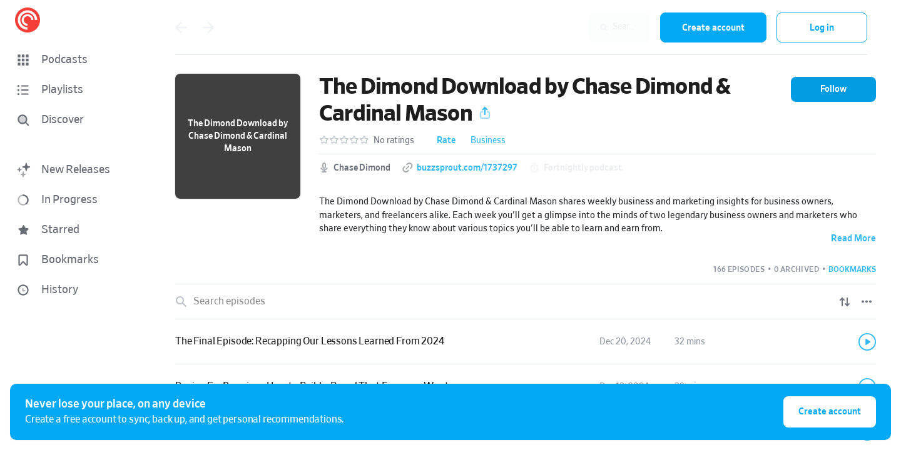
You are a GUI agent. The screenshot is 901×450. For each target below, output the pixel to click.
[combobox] (568, 27)
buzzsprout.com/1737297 (467, 168)
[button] (75, 60)
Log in (822, 27)
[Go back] (181, 27)
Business (488, 140)
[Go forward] (208, 27)
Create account (713, 27)
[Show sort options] (844, 301)
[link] (525, 341)
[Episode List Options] (866, 301)
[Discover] (73, 120)
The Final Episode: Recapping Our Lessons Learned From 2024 (309, 341)
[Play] (867, 342)
